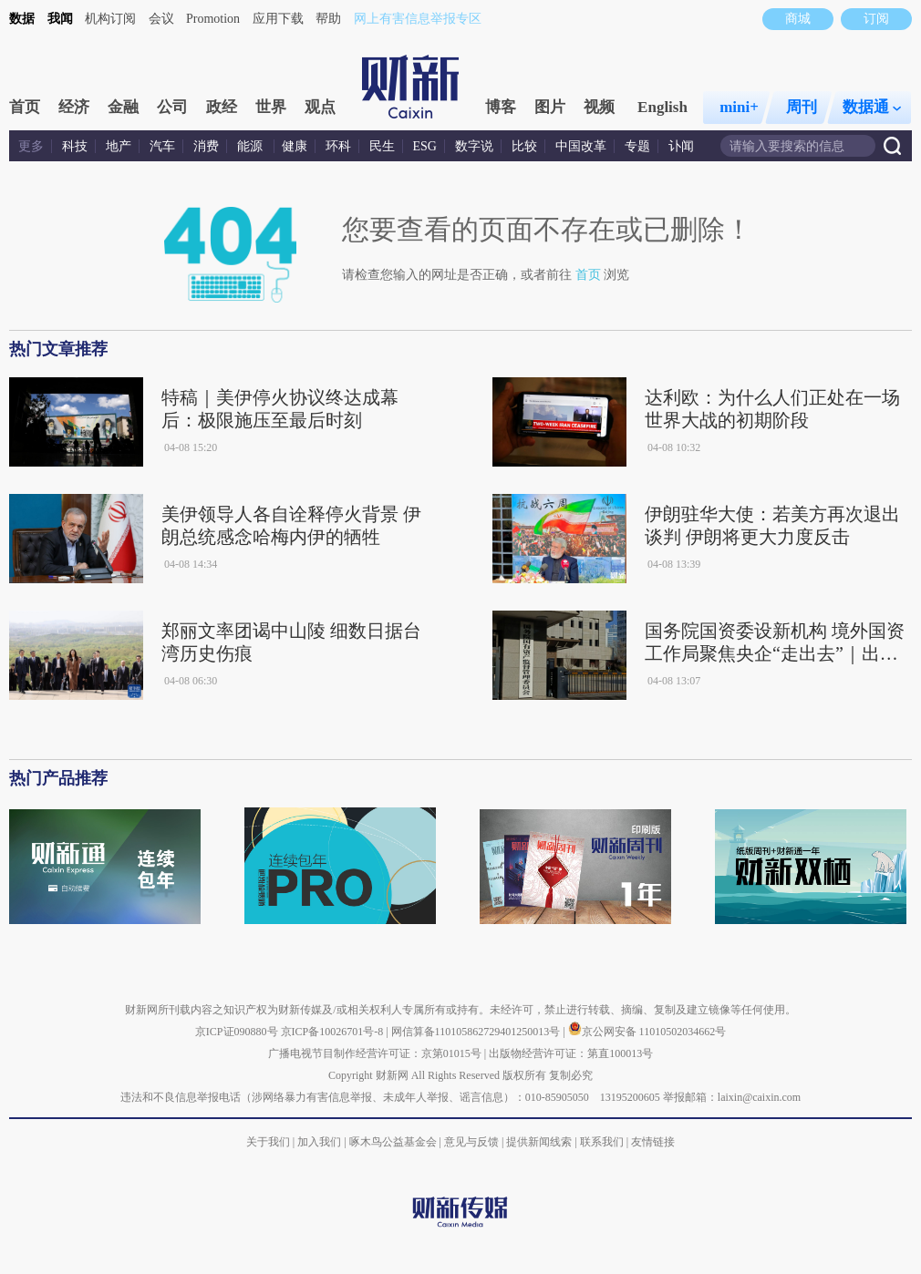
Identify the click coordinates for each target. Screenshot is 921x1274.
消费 (206, 146)
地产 (118, 146)
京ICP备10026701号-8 (334, 1031)
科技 (75, 146)
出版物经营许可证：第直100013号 (571, 1053)
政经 (221, 107)
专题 (637, 146)
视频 (599, 107)
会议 (161, 19)
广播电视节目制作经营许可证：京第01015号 (374, 1053)
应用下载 (278, 19)
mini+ (739, 107)
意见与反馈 (471, 1141)
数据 (22, 19)
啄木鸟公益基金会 (394, 1141)
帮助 (328, 19)
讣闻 (681, 146)
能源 (251, 146)
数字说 (474, 146)
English (662, 107)
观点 (320, 107)
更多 (31, 146)
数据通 (872, 107)
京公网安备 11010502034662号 (647, 1031)
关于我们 (268, 1141)
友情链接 (653, 1141)
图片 (549, 107)
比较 (524, 146)
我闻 (60, 19)
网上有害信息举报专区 (417, 19)
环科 (338, 146)
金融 (123, 107)
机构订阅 (110, 19)
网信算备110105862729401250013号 (477, 1031)
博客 (500, 107)
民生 (382, 146)
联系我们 (602, 1141)
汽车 (162, 146)
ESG (425, 146)
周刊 (801, 107)
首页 (24, 107)
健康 (294, 146)
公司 (172, 107)
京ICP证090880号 (236, 1031)
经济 (73, 107)
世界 (270, 107)
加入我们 (319, 1141)
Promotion (213, 19)
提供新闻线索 (539, 1141)
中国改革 (580, 146)
